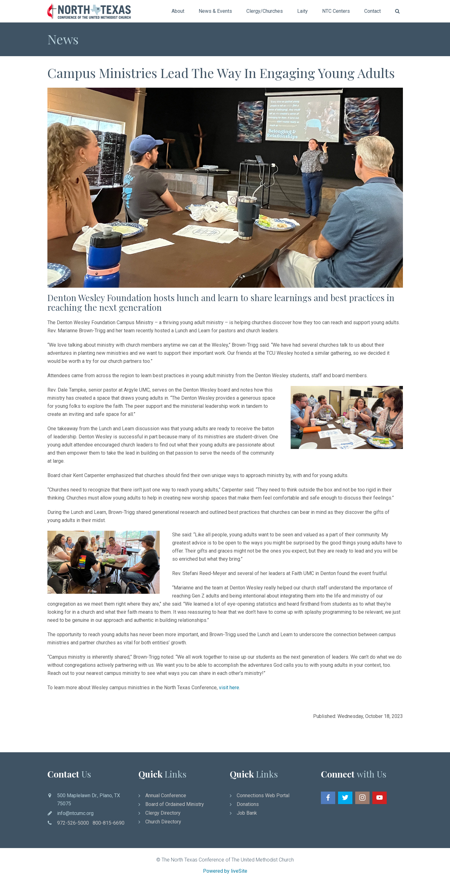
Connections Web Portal (263, 795)
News (63, 39)
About (178, 11)
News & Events (215, 11)
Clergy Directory (163, 813)
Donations (248, 804)
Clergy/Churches (264, 11)
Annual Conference (165, 795)
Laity (302, 11)
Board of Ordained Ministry (174, 804)
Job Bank (247, 813)
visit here (229, 687)
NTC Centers (336, 11)
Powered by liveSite (225, 871)
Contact (372, 11)
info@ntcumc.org (75, 813)
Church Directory (163, 822)
